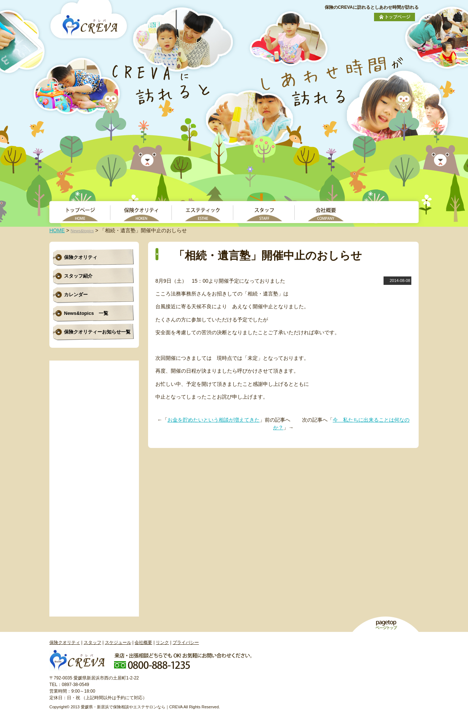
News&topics (82, 231)
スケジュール (118, 642)
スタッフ (92, 642)
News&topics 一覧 (86, 313)
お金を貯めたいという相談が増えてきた (213, 420)
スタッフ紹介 (78, 276)
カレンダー (76, 294)
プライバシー (186, 642)
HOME (57, 230)
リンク (162, 642)
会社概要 (143, 642)
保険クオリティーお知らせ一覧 (97, 332)
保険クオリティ (80, 257)
